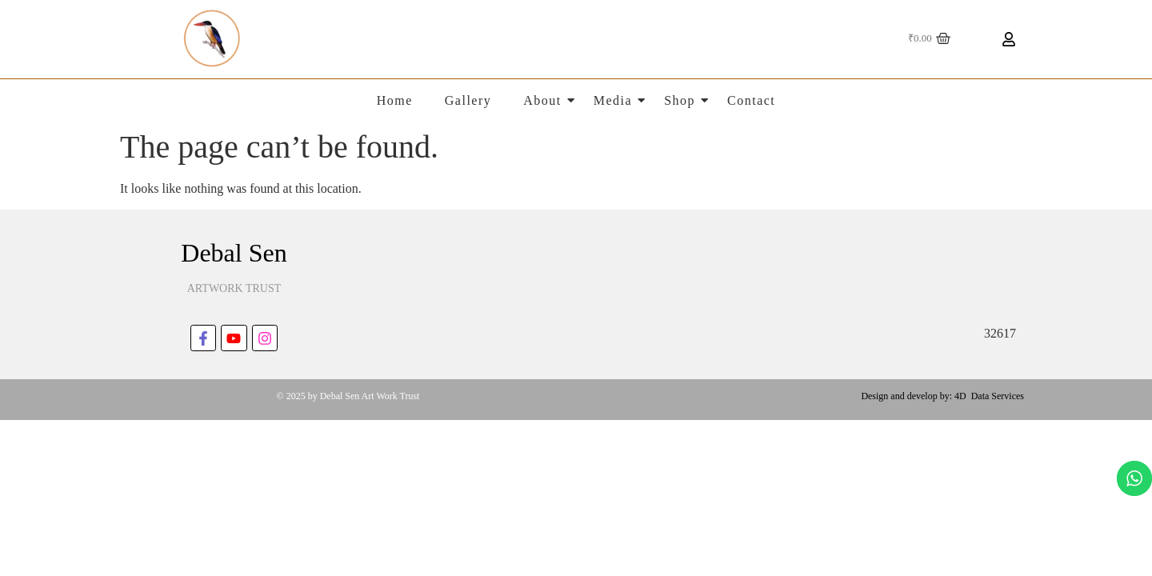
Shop (679, 100)
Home (395, 100)
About (542, 100)
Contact (751, 100)
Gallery (468, 100)
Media (613, 100)
